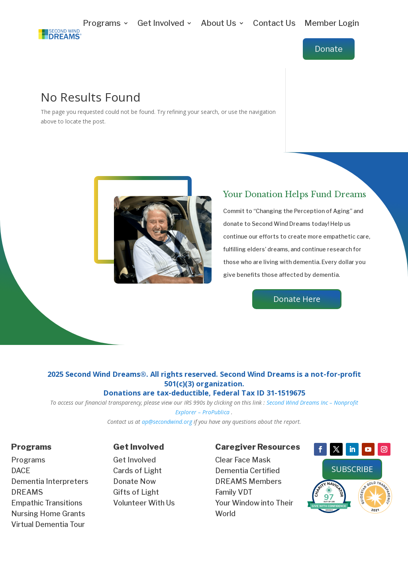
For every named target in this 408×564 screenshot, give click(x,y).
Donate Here (297, 299)
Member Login (331, 23)
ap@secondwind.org (167, 422)
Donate (329, 49)
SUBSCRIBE (352, 469)
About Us (218, 23)
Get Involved (160, 23)
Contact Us (274, 23)
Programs (102, 23)
